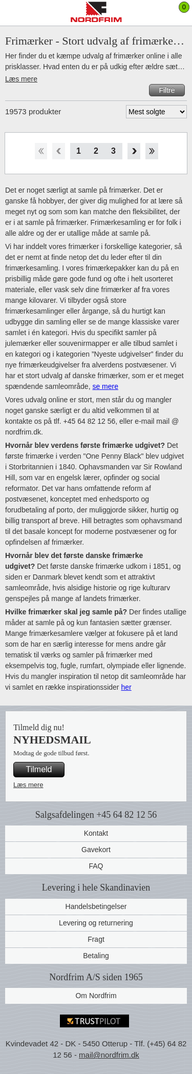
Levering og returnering (96, 923)
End (151, 151)
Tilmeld (39, 769)
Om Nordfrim (95, 996)
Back (58, 151)
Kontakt (96, 833)
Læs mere (21, 79)
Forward (133, 151)
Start (40, 151)
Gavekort (96, 849)
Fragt (96, 939)
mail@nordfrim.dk (109, 1054)
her (126, 687)
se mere (105, 386)
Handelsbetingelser (96, 906)
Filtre (167, 90)
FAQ (96, 866)
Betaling (96, 956)
